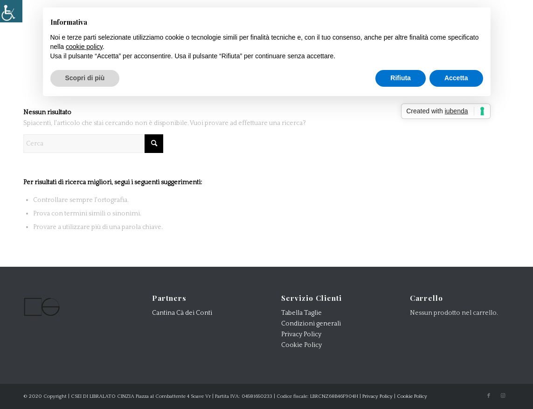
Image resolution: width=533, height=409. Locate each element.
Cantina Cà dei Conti (182, 313)
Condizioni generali (311, 323)
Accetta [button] (456, 78)
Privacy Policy (301, 334)
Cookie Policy (301, 345)
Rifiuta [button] (400, 78)
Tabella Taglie (301, 313)
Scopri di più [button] (85, 78)
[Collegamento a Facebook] (489, 396)
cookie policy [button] (84, 46)
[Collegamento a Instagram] (503, 396)
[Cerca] (93, 143)
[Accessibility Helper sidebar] (11, 11)
